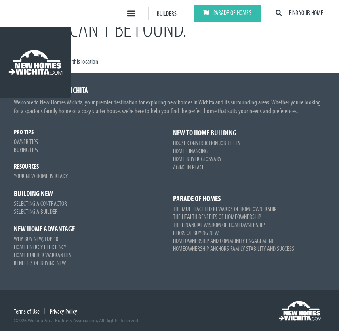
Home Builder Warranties (43, 255)
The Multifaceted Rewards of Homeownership (224, 209)
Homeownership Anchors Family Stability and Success (233, 248)
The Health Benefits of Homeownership (217, 216)
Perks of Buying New (196, 233)
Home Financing (190, 151)
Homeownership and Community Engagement (223, 241)
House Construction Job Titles (206, 143)
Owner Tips (26, 141)
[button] (131, 13)
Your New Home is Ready (41, 176)
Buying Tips (26, 150)
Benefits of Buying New (40, 263)
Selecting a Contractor (40, 203)
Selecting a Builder (36, 211)
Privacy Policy (63, 311)
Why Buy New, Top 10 (36, 239)
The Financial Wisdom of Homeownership (219, 225)
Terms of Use (27, 311)
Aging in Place (188, 167)
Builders (167, 13)
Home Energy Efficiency (40, 247)
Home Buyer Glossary (197, 159)
